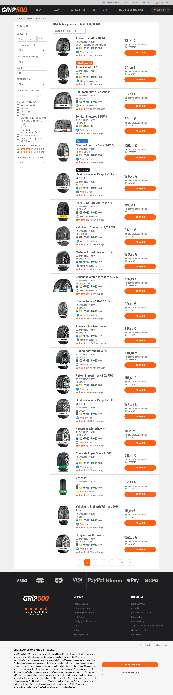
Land (76, 625)
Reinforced (28, 105)
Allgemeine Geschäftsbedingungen (148, 625)
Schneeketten (78, 10)
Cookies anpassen (130, 672)
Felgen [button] (58, 10)
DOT (23, 115)
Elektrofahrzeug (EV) (34, 118)
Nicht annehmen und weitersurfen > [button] (155, 645)
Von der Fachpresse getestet (32, 140)
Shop (107, 10)
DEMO (26, 111)
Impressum (136, 634)
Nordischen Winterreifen (29, 131)
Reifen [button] (40, 10)
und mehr (32, 149)
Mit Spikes (28, 127)
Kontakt (147, 2)
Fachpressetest (81, 603)
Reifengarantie (81, 634)
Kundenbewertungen (111, 2)
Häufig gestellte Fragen (85, 621)
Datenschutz (137, 616)
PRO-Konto (79, 616)
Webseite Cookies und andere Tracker (59, 687)
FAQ (126, 2)
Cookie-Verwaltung (140, 629)
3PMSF (25, 108)
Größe (22, 34)
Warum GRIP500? (82, 608)
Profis (135, 2)
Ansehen (140, 53)
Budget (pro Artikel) (28, 91)
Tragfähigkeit (26, 45)
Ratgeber (78, 629)
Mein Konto (162, 3)
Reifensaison (24, 79)
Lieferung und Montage (131, 10)
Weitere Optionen (26, 102)
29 (122, 562)
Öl (94, 10)
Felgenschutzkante (31, 121)
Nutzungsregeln (139, 621)
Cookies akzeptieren (130, 665)
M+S (23, 124)
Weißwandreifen (29, 135)
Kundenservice (138, 603)
